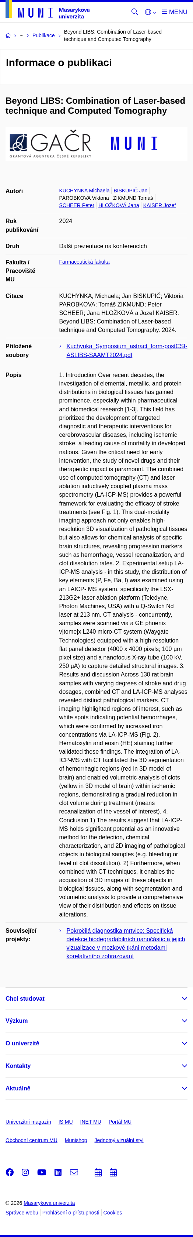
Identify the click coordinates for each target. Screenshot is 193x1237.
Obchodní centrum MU (31, 1140)
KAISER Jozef (159, 205)
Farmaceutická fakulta (84, 262)
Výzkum (17, 1021)
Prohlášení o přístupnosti (70, 1213)
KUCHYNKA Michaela (84, 190)
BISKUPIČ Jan (130, 190)
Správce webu (22, 1213)
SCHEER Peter (77, 205)
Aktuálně (18, 1088)
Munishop (76, 1140)
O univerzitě (22, 1043)
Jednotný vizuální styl (119, 1140)
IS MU (66, 1122)
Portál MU (120, 1122)
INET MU (90, 1122)
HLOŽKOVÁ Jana (118, 205)
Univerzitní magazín (28, 1122)
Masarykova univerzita (49, 1203)
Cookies (112, 1213)
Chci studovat (25, 999)
